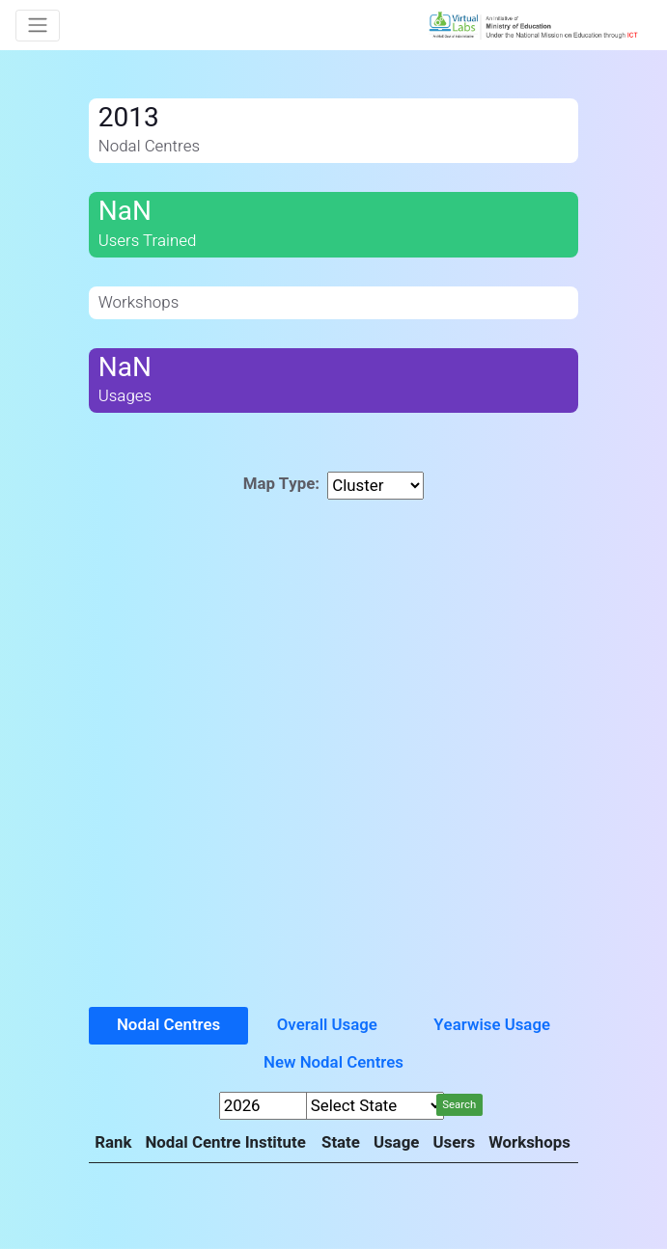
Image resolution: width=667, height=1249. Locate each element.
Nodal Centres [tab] (168, 1025)
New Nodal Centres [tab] (333, 1062)
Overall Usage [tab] (327, 1025)
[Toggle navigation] (37, 25)
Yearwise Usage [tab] (491, 1025)
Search (459, 1105)
